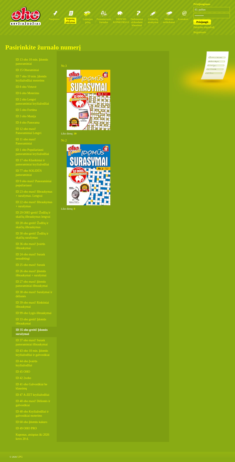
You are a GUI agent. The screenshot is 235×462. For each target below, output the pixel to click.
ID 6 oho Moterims (27, 93)
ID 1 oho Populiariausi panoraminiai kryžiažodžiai (32, 152)
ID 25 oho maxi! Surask (30, 265)
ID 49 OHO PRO (26, 428)
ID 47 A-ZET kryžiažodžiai (32, 394)
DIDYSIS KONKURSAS (121, 21)
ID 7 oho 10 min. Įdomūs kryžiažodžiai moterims (31, 78)
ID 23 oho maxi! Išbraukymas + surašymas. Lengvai (34, 193)
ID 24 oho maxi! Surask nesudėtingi (30, 256)
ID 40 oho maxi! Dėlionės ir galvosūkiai (33, 403)
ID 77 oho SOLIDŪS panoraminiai (29, 173)
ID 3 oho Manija (26, 116)
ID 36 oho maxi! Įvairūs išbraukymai (30, 246)
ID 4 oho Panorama (27, 122)
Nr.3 (64, 66)
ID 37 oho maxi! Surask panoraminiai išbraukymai (32, 342)
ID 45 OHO (23, 371)
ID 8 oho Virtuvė (26, 86)
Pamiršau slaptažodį (203, 27)
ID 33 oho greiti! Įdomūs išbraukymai (31, 321)
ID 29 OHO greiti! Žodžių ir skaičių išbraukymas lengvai (33, 214)
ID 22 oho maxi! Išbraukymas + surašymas (34, 204)
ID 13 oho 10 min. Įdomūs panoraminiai (32, 61)
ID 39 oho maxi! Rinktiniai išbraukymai (32, 304)
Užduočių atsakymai (153, 21)
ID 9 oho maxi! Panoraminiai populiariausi (33, 183)
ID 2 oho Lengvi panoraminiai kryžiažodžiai (32, 101)
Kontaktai (183, 19)
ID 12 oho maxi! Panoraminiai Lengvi (28, 131)
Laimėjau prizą (88, 21)
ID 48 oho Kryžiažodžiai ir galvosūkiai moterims (32, 413)
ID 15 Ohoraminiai (27, 70)
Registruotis (199, 32)
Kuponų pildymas (70, 21)
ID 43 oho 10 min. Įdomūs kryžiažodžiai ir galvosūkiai (33, 353)
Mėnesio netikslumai (169, 21)
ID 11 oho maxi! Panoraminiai (26, 141)
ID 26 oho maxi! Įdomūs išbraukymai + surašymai (31, 273)
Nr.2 (64, 140)
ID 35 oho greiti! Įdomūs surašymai (32, 332)
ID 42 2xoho (23, 378)
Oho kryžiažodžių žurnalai (25, 15)
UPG (20, 456)
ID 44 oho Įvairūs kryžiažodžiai (26, 363)
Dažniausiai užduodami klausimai (137, 22)
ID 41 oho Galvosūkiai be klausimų (31, 386)
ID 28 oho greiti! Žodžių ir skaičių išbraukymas (32, 225)
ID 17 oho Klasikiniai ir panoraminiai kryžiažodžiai (32, 162)
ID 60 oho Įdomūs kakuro (31, 422)
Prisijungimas (201, 4)
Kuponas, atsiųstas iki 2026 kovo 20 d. (32, 436)
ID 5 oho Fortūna (26, 110)
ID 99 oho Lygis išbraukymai (33, 313)
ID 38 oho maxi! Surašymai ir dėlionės (34, 294)
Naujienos (54, 19)
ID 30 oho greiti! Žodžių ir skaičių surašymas (32, 235)
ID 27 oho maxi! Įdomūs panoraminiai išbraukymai (32, 283)
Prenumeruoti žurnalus (104, 21)
